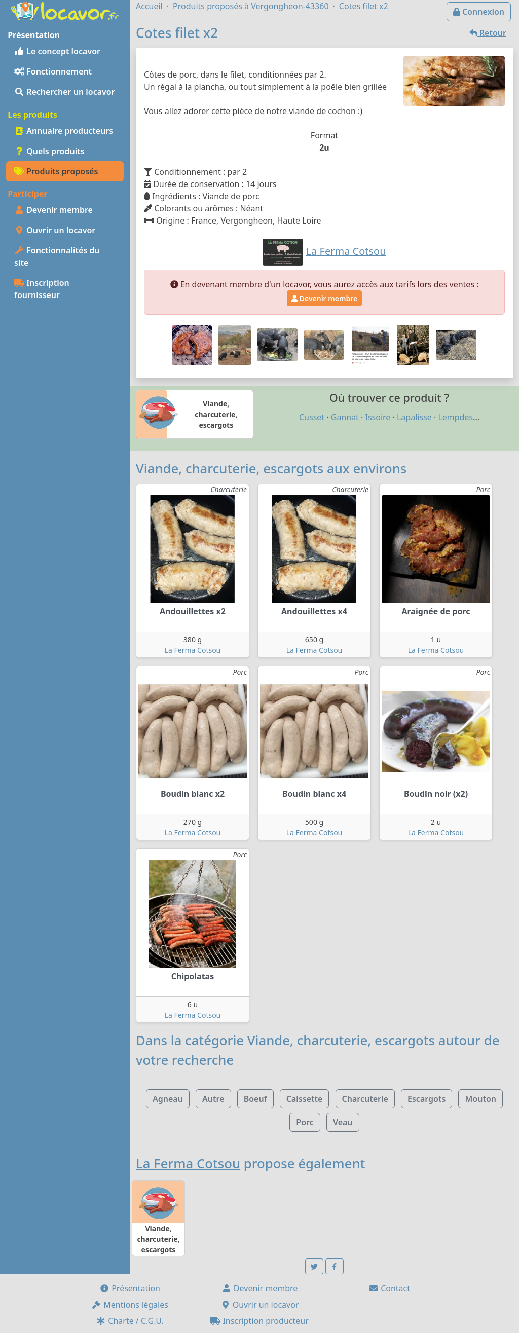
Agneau (168, 1098)
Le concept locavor (57, 51)
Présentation (129, 1288)
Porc (304, 1122)
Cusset (311, 417)
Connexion (478, 11)
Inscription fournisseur (41, 289)
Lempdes (455, 417)
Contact (389, 1288)
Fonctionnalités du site (57, 256)
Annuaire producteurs (63, 130)
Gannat (345, 417)
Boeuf (255, 1098)
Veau (343, 1122)
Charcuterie (365, 1098)
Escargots (426, 1098)
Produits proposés (56, 171)
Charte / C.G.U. (130, 1320)
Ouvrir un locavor (54, 230)
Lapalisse (414, 417)
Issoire (378, 417)
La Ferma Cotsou (193, 650)
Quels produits (49, 151)
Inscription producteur (259, 1320)
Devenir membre (53, 209)
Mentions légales (129, 1304)
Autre (213, 1098)
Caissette (304, 1098)
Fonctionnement (53, 71)
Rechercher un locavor (64, 91)
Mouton (480, 1098)
